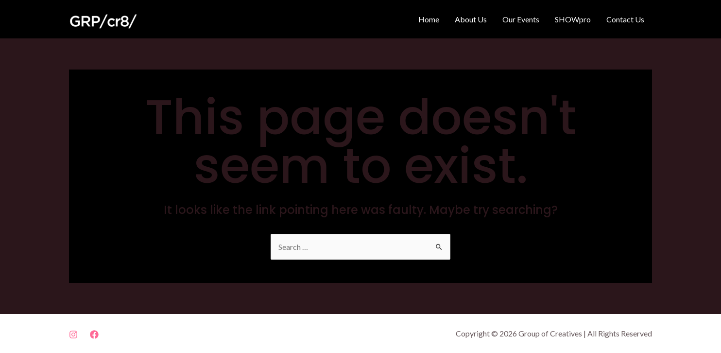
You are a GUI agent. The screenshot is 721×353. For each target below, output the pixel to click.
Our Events (520, 19)
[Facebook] (94, 334)
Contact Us (625, 19)
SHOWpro (573, 19)
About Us (471, 19)
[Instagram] (73, 334)
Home (428, 19)
